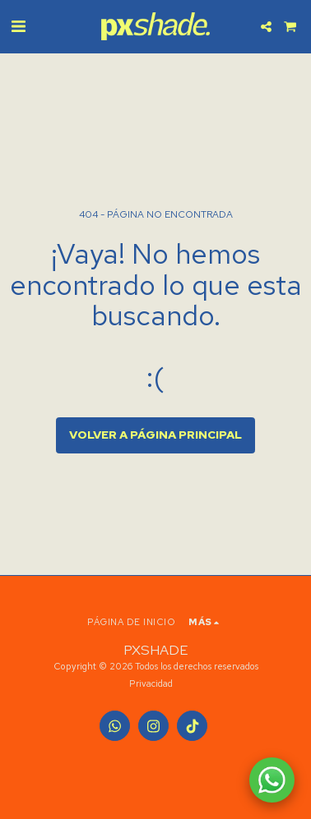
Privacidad (151, 683)
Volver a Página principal (155, 434)
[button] (18, 26)
